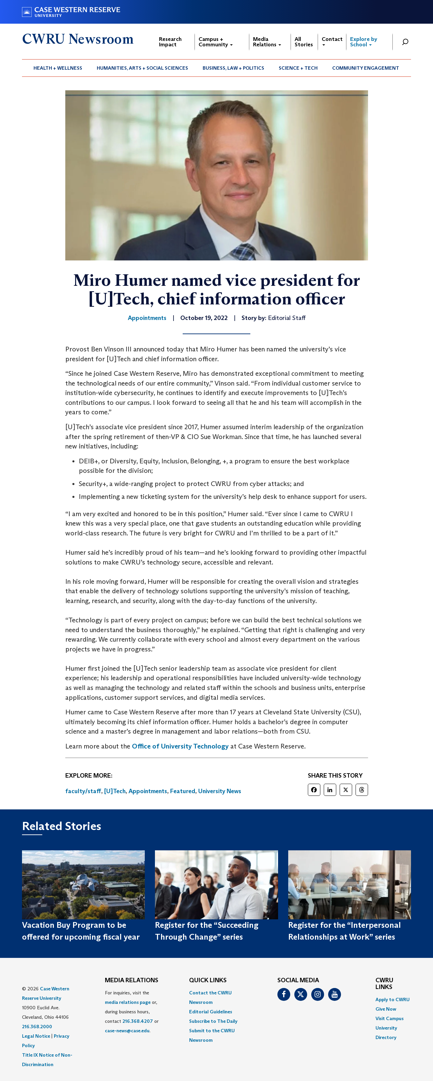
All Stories (304, 42)
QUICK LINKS (208, 980)
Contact (332, 41)
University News (219, 791)
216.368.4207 (137, 1021)
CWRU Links (384, 984)
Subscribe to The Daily (213, 1021)
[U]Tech (115, 791)
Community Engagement (365, 68)
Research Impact (170, 42)
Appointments (148, 791)
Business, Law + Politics (233, 68)
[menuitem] (58, 68)
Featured (182, 791)
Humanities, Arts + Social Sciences (142, 68)
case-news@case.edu (127, 1031)
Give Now (385, 1009)
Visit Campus (389, 1018)
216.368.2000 (37, 1027)
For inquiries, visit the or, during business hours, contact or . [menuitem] (132, 1012)
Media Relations (267, 42)
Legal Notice (36, 1036)
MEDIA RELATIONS (131, 980)
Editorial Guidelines (210, 1012)
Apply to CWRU (392, 999)
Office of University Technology (180, 746)
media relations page (128, 1002)
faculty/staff (83, 791)
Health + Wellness (57, 68)
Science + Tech (298, 68)
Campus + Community (216, 42)
